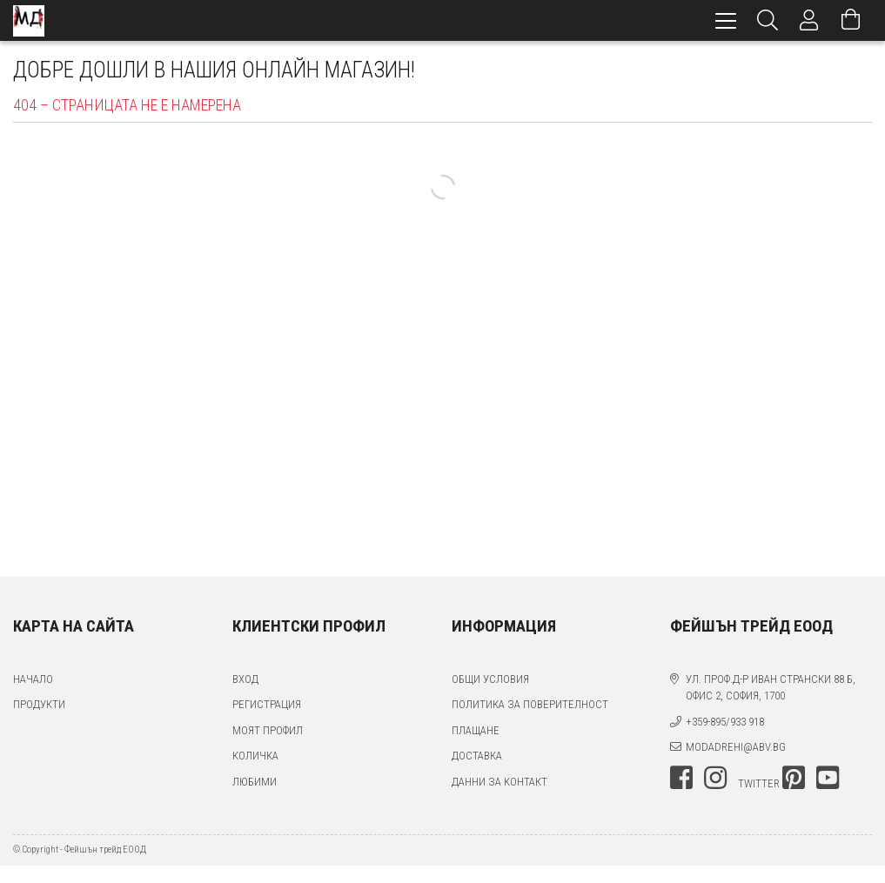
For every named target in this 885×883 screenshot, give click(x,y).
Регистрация (266, 704)
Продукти (39, 704)
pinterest (793, 778)
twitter (759, 783)
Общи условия (490, 679)
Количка (255, 755)
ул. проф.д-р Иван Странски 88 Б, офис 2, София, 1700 (770, 687)
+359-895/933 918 (725, 721)
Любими (254, 781)
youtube (827, 778)
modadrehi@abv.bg (736, 746)
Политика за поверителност (530, 704)
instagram (715, 778)
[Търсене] (767, 20)
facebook (681, 778)
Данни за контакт (499, 781)
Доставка (477, 755)
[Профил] (809, 20)
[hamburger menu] (726, 20)
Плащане (475, 730)
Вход (245, 679)
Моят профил (267, 730)
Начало (33, 679)
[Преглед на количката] (851, 20)
